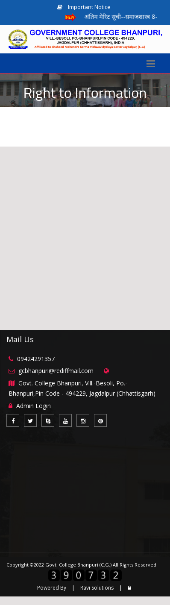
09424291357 (36, 359)
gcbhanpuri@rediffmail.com (56, 371)
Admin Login (33, 406)
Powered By (51, 587)
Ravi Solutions (97, 587)
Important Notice (84, 7)
